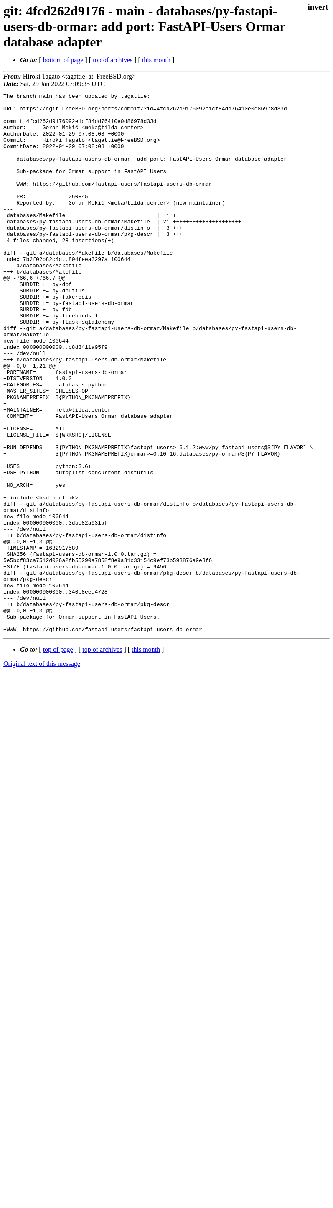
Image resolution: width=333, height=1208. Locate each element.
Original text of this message (41, 771)
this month (156, 60)
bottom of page (63, 60)
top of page (58, 757)
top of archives (112, 60)
